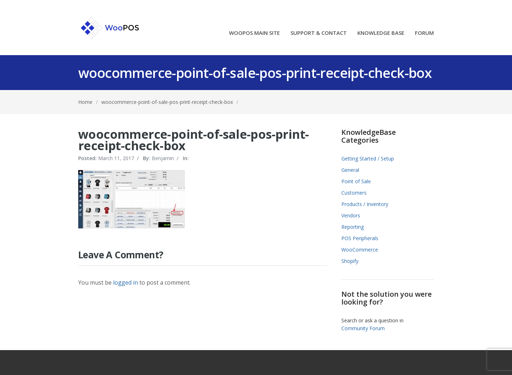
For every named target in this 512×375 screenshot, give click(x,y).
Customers (354, 192)
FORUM (424, 33)
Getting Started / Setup (367, 158)
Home (85, 102)
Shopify (349, 261)
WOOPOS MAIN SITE (254, 33)
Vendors (350, 215)
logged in (125, 282)
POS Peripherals (359, 238)
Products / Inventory (364, 204)
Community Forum (363, 328)
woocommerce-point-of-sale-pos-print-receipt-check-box (167, 102)
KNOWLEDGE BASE (380, 33)
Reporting (352, 226)
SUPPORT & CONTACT (318, 33)
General (350, 170)
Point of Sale (356, 181)
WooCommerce (359, 249)
